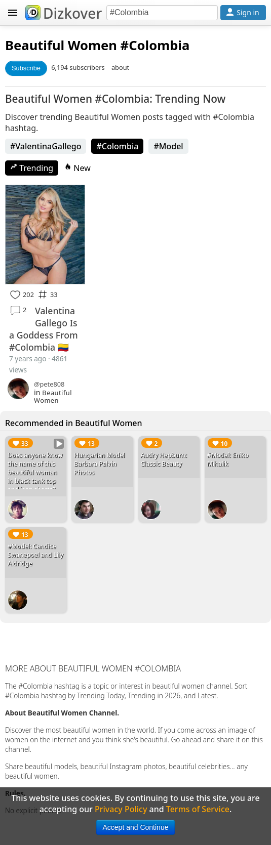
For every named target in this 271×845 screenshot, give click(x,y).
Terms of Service (197, 809)
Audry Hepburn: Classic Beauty (164, 459)
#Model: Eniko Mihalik (228, 459)
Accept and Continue (136, 827)
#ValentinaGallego (45, 146)
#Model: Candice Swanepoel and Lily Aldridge (35, 555)
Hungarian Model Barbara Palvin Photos (99, 464)
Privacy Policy (121, 809)
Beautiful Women (61, 45)
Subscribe (26, 68)
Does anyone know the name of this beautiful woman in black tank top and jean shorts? (35, 472)
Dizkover (63, 13)
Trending (31, 168)
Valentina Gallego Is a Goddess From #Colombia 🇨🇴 (43, 329)
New (77, 168)
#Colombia (117, 146)
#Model (168, 146)
